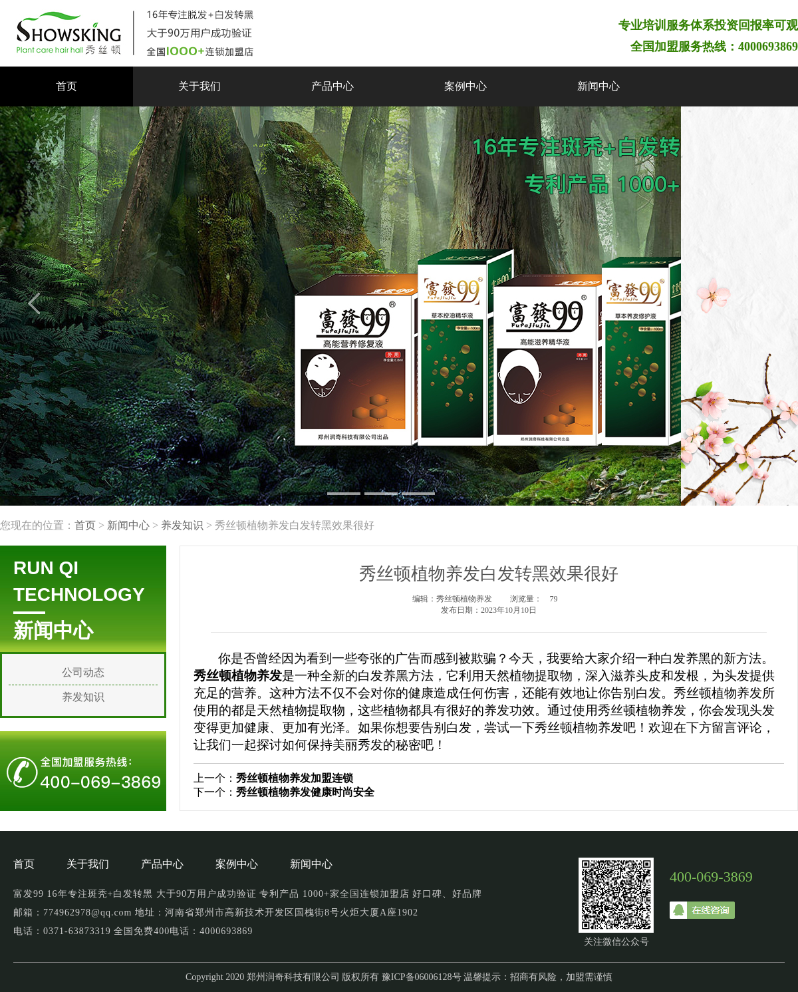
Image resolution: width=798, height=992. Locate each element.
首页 (66, 86)
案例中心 (465, 86)
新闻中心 (598, 86)
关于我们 (199, 86)
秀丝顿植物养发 (718, 693)
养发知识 (182, 525)
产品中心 (332, 86)
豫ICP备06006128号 (422, 977)
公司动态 (83, 672)
